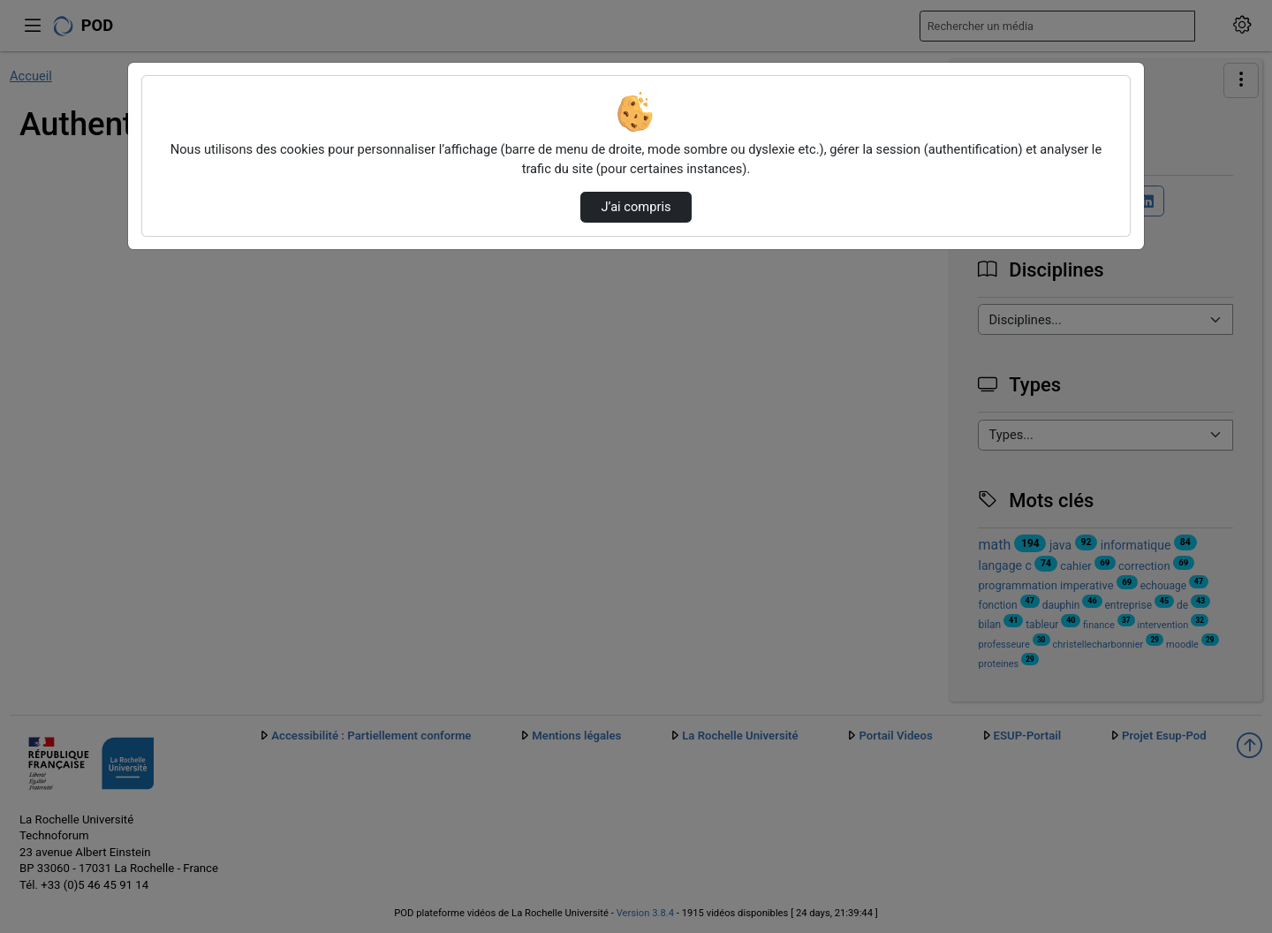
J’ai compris (635, 207)
